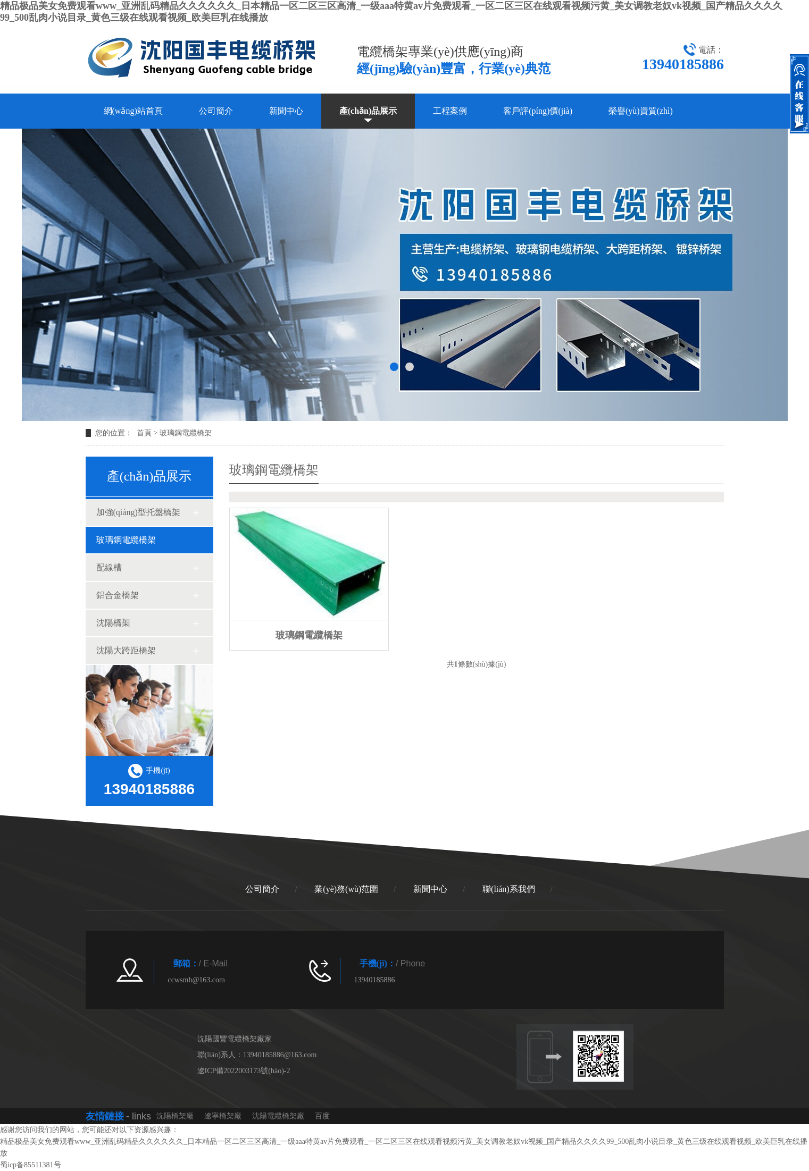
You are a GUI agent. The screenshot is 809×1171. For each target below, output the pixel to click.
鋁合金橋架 (117, 595)
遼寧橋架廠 (222, 1116)
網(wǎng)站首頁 (133, 110)
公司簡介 (216, 110)
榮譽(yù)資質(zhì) (640, 110)
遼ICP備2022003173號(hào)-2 (243, 1071)
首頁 (144, 433)
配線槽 (109, 567)
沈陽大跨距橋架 (126, 650)
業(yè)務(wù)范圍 (346, 889)
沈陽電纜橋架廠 (278, 1116)
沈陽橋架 (113, 622)
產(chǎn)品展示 (368, 110)
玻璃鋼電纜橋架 (186, 433)
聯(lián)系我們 (508, 889)
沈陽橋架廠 (175, 1116)
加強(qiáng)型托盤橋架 (138, 512)
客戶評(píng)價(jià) (537, 110)
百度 (322, 1116)
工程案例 (450, 110)
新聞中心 (286, 110)
